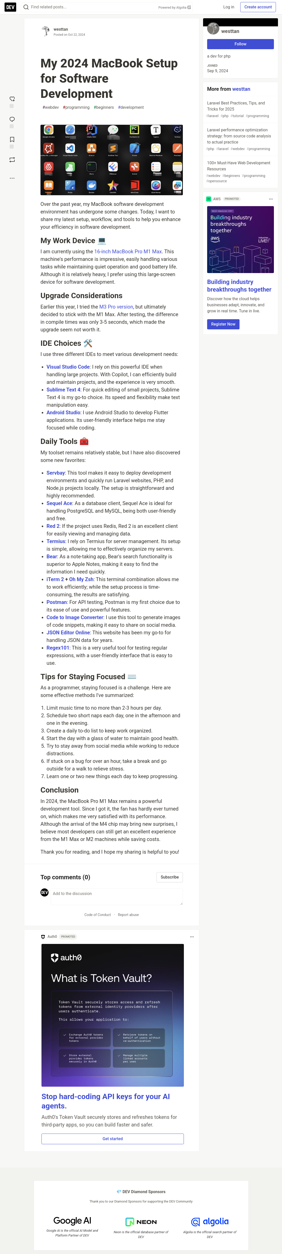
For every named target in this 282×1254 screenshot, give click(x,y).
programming (76, 107)
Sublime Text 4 (63, 390)
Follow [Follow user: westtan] (241, 44)
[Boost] (12, 159)
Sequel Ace (59, 503)
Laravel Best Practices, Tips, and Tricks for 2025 (240, 110)
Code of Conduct (97, 915)
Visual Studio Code (68, 367)
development (131, 107)
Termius (56, 541)
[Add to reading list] (12, 142)
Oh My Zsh (81, 579)
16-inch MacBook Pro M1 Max (128, 251)
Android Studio (63, 412)
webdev (50, 107)
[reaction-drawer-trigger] (12, 102)
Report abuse (128, 915)
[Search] (26, 7)
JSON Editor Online (68, 633)
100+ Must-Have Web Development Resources (240, 172)
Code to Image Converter (75, 617)
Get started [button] (112, 1138)
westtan (61, 29)
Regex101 (58, 648)
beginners (104, 107)
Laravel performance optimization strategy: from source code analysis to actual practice (240, 140)
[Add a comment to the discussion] (117, 897)
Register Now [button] (223, 324)
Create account (258, 7)
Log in (228, 7)
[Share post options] (12, 178)
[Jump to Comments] (12, 122)
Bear (52, 556)
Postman (57, 602)
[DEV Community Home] (10, 7)
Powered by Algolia (174, 7)
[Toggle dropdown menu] (192, 937)
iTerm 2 (55, 579)
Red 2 (53, 526)
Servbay (56, 473)
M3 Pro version (116, 307)
